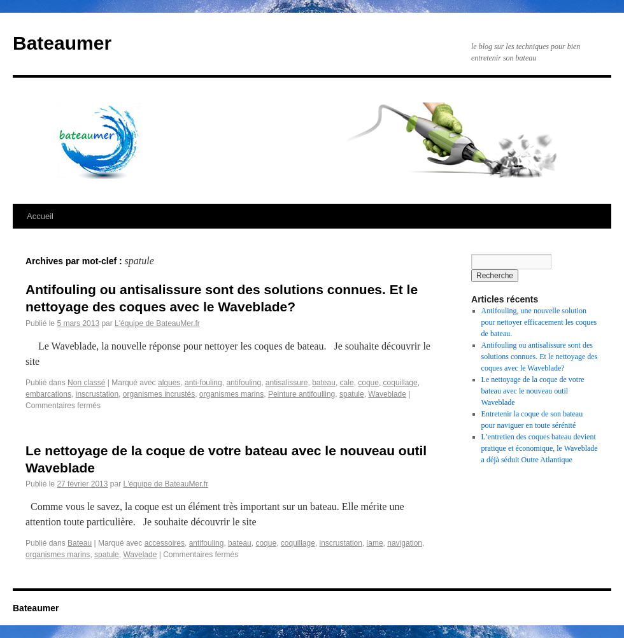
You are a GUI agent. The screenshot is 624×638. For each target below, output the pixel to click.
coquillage (400, 382)
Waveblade (387, 394)
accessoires (165, 543)
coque (368, 382)
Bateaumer (62, 42)
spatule (351, 394)
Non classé (86, 382)
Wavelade (140, 554)
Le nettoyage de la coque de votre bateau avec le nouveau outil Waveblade (533, 391)
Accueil (40, 216)
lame (375, 543)
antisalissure (287, 382)
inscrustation (97, 394)
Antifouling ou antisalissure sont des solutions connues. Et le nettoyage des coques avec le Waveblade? (539, 356)
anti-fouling (203, 382)
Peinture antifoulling (301, 394)
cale (347, 382)
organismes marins (231, 394)
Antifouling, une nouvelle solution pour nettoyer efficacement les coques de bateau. (539, 322)
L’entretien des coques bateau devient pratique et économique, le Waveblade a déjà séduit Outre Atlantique (539, 448)
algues (169, 382)
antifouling (243, 382)
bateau (324, 382)
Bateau (79, 543)
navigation (404, 543)
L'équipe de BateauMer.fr (157, 323)
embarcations (48, 394)
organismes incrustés (159, 394)
